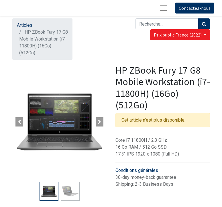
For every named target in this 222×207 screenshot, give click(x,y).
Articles (24, 25)
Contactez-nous (195, 8)
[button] (19, 122)
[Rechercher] (204, 23)
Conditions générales (136, 170)
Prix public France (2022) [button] (178, 35)
